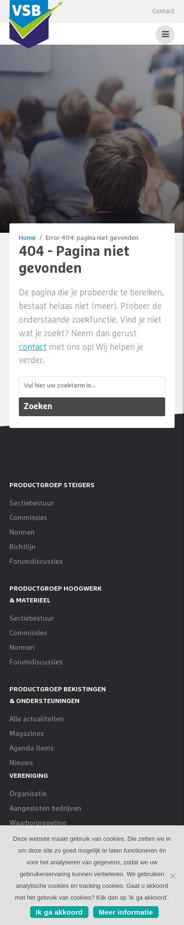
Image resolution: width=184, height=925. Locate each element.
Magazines (26, 733)
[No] (172, 875)
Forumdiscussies (36, 561)
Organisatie (28, 794)
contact (33, 347)
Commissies (28, 518)
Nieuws (21, 763)
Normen (22, 532)
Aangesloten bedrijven (45, 808)
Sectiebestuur (31, 503)
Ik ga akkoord (59, 912)
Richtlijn (22, 547)
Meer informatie (126, 912)
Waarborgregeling (37, 823)
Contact (163, 11)
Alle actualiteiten (36, 719)
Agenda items (31, 748)
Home (27, 238)
